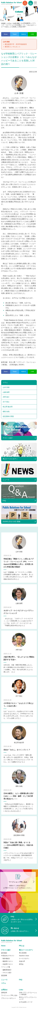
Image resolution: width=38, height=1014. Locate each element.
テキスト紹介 (6, 950)
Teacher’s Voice (24, 955)
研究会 (21, 964)
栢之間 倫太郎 (8, 407)
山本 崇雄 (6, 387)
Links (21, 990)
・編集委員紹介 (6, 970)
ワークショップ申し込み (25, 3)
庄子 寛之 (6, 402)
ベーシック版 (5, 967)
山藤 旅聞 (6, 392)
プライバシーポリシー (8, 998)
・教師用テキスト (7, 961)
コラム (5, 382)
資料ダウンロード (30, 3)
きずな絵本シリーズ (25, 1002)
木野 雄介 (6, 397)
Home (3, 946)
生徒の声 (22, 961)
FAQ (20, 980)
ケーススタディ (24, 958)
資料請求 (4, 992)
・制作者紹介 (5, 958)
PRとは (21, 946)
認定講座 (4, 975)
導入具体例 (22, 953)
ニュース (4, 980)
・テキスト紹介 (6, 972)
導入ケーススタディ (26, 950)
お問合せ (4, 990)
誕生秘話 (4, 953)
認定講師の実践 (8, 416)
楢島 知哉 (6, 411)
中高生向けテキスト (7, 955)
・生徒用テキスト (7, 964)
